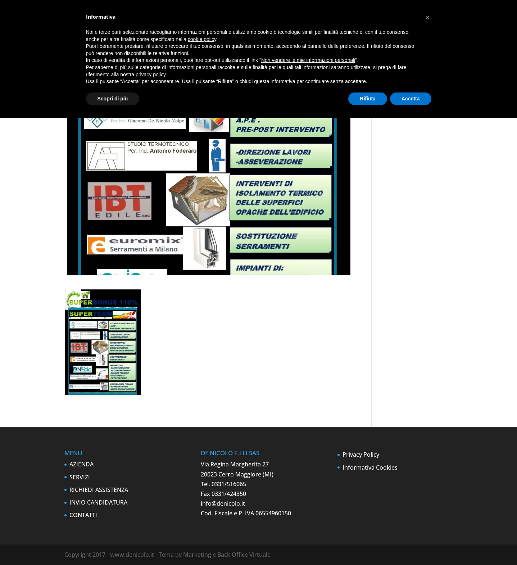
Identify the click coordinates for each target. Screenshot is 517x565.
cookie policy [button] (202, 39)
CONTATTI (83, 515)
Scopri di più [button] (112, 98)
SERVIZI (79, 477)
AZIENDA (81, 464)
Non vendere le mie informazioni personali (308, 60)
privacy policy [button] (150, 74)
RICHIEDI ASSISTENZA (98, 490)
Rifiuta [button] (368, 98)
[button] (428, 17)
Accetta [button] (411, 98)
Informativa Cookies (370, 467)
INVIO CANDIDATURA (98, 502)
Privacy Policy (361, 454)
